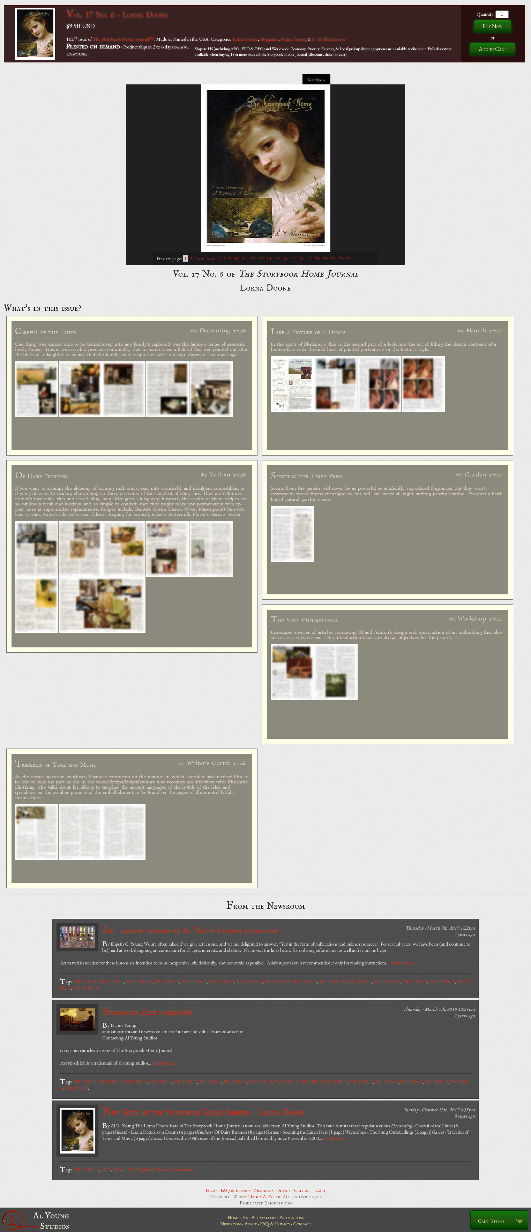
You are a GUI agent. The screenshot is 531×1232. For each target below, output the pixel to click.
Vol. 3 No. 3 (436, 1082)
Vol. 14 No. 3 (221, 981)
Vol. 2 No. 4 (311, 1082)
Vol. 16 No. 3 (331, 981)
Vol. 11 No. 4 (111, 981)
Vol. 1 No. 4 (160, 1082)
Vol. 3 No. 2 (411, 1082)
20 (317, 258)
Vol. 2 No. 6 (361, 1082)
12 (252, 258)
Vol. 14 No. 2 (194, 981)
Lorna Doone (245, 39)
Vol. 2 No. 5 (336, 1082)
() (147, 1012)
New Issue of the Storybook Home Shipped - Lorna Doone (203, 1112)
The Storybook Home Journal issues (160, 1169)
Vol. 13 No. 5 (166, 981)
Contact (303, 1190)
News (118, 1169)
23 (341, 258)
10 (236, 258)
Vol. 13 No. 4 (138, 981)
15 (277, 258)
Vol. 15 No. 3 (304, 981)
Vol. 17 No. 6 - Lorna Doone (117, 14)
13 (261, 258)
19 (309, 258)
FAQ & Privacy (235, 1190)
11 (244, 258)
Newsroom (264, 1190)
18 (301, 258)
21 (325, 258)
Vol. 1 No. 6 (210, 1082)
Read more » (402, 963)
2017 (106, 1169)
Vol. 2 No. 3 (286, 1082)
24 (349, 258)
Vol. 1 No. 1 (85, 1082)
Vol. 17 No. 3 (442, 981)
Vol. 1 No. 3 (135, 1082)
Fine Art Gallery (259, 1217)
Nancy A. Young (265, 1196)
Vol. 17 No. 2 (414, 981)
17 (293, 258)
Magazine (269, 39)
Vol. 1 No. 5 (185, 1082)
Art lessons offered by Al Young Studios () (190, 930)
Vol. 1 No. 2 (110, 1082)
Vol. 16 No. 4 (359, 981)
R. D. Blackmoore (329, 39)
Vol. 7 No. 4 (85, 981)
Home (211, 1190)
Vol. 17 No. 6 (85, 988)
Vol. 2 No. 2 (260, 1082)
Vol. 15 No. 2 (276, 981)
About (284, 1190)
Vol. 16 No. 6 (386, 981)
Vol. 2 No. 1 (235, 1082)
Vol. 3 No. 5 (76, 1088)
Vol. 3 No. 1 (386, 1082)
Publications (291, 1217)
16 (285, 258)
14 (269, 258)
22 (333, 258)
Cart (320, 1190)
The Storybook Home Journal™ (123, 39)
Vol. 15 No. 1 (249, 981)
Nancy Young (294, 39)
